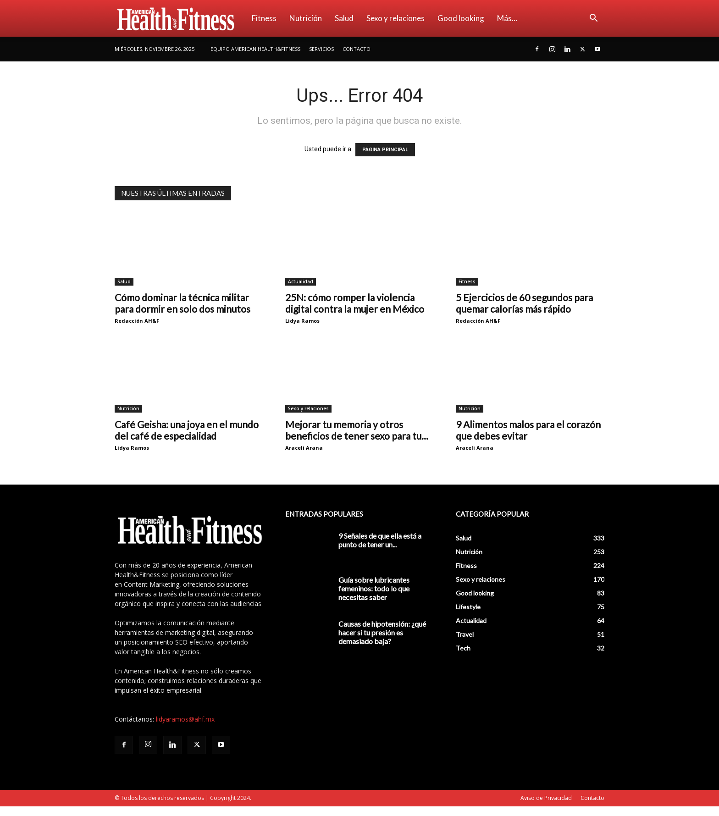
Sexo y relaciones (395, 18)
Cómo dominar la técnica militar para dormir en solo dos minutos (182, 303)
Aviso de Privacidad (546, 798)
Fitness (264, 18)
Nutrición (305, 18)
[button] (593, 19)
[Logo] (180, 18)
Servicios (321, 48)
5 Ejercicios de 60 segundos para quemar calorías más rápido (524, 303)
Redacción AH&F (137, 320)
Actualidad (300, 281)
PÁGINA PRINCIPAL (385, 150)
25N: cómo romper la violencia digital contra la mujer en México (354, 303)
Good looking (460, 18)
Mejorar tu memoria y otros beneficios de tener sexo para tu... (356, 430)
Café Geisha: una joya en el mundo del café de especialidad (187, 430)
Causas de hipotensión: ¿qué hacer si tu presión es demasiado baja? (382, 632)
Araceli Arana (304, 447)
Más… (507, 18)
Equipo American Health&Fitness (255, 48)
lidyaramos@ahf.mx (185, 719)
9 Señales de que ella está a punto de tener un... (379, 540)
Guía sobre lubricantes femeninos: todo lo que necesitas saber (373, 588)
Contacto (357, 48)
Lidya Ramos (302, 320)
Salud (344, 18)
